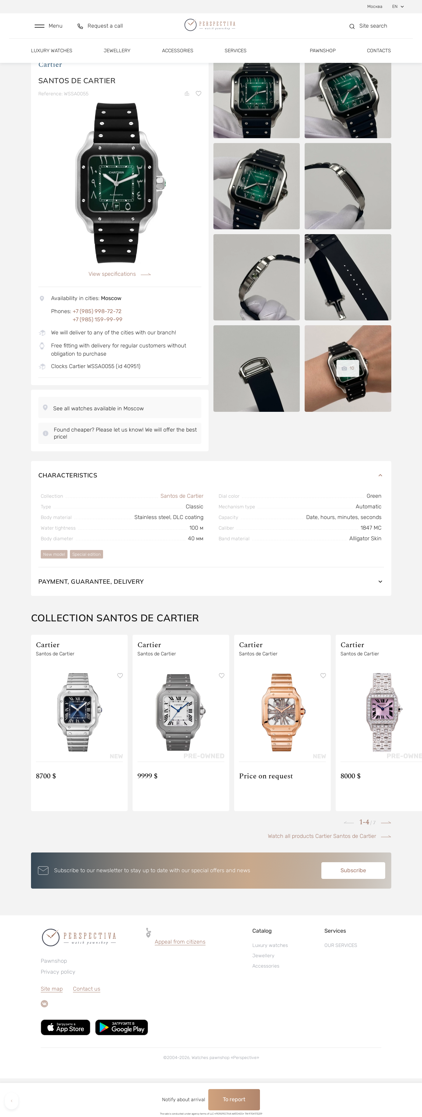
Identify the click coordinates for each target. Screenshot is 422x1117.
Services (236, 57)
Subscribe (353, 909)
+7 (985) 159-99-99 (98, 358)
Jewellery (117, 57)
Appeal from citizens (180, 980)
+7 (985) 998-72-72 (97, 350)
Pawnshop (323, 57)
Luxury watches (51, 57)
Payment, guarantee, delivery (211, 620)
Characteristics (211, 514)
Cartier (50, 102)
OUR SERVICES (340, 984)
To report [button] (234, 1099)
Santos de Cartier (182, 534)
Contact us (86, 1027)
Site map (52, 1027)
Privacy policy (58, 1010)
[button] (49, 29)
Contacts (379, 57)
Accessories (177, 57)
